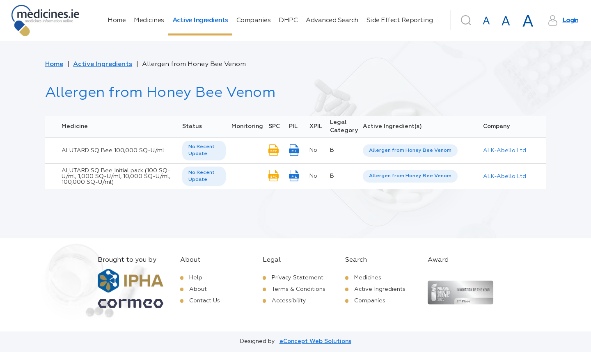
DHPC (288, 20)
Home (117, 20)
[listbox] (204, 150)
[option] (410, 150)
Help (195, 278)
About (198, 289)
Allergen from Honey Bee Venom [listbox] (410, 150)
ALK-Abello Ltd (504, 150)
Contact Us (204, 301)
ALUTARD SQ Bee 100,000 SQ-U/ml (113, 150)
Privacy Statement (297, 278)
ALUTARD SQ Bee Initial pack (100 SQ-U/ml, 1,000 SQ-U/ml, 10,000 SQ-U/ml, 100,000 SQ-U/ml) (116, 176)
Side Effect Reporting (400, 20)
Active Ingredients (200, 20)
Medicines (149, 20)
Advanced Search (332, 20)
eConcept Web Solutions (315, 341)
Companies (253, 20)
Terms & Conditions (298, 289)
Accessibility (289, 301)
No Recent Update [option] (201, 150)
